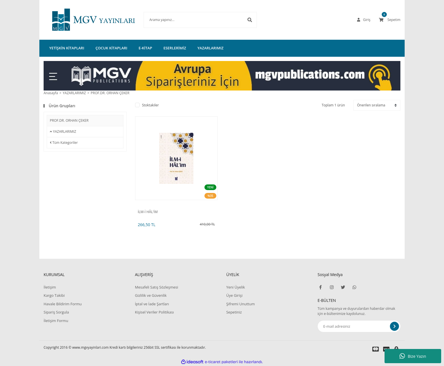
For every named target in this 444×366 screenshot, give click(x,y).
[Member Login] (363, 20)
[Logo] (85, 20)
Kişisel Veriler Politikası (154, 312)
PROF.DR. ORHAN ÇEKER (110, 93)
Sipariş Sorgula (56, 312)
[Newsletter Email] (359, 326)
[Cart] (389, 20)
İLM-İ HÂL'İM (148, 212)
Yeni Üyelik (235, 287)
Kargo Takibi (54, 295)
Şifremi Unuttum (240, 303)
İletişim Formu (56, 320)
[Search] (191, 20)
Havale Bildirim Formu (63, 303)
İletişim (50, 287)
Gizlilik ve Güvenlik (150, 295)
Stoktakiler (150, 105)
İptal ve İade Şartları (152, 303)
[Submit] (394, 326)
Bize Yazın (413, 356)
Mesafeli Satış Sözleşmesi (156, 287)
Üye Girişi (234, 295)
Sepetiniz (234, 312)
